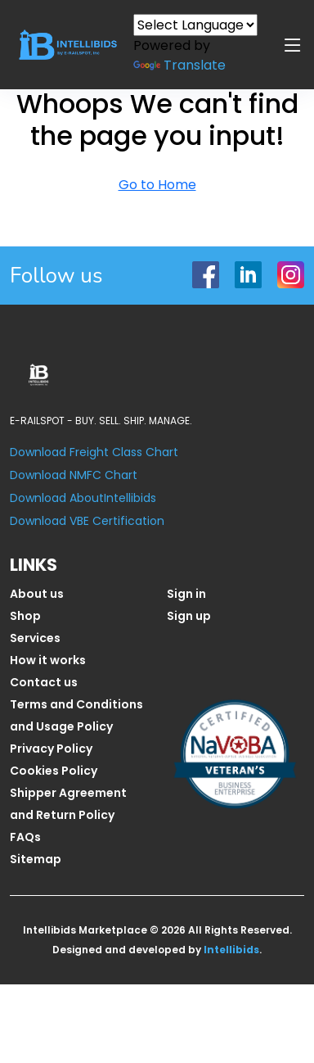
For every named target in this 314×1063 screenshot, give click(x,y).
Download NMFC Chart (73, 475)
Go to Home (157, 184)
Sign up (189, 616)
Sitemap (35, 859)
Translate (179, 65)
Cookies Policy (53, 770)
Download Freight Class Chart (94, 452)
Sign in (186, 594)
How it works (48, 660)
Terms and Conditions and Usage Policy (76, 715)
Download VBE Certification (87, 521)
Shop (25, 616)
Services (35, 638)
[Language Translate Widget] (195, 25)
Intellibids (231, 950)
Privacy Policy (51, 748)
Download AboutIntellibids (83, 498)
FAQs (25, 837)
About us (37, 594)
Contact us (44, 682)
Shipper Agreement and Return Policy (68, 804)
